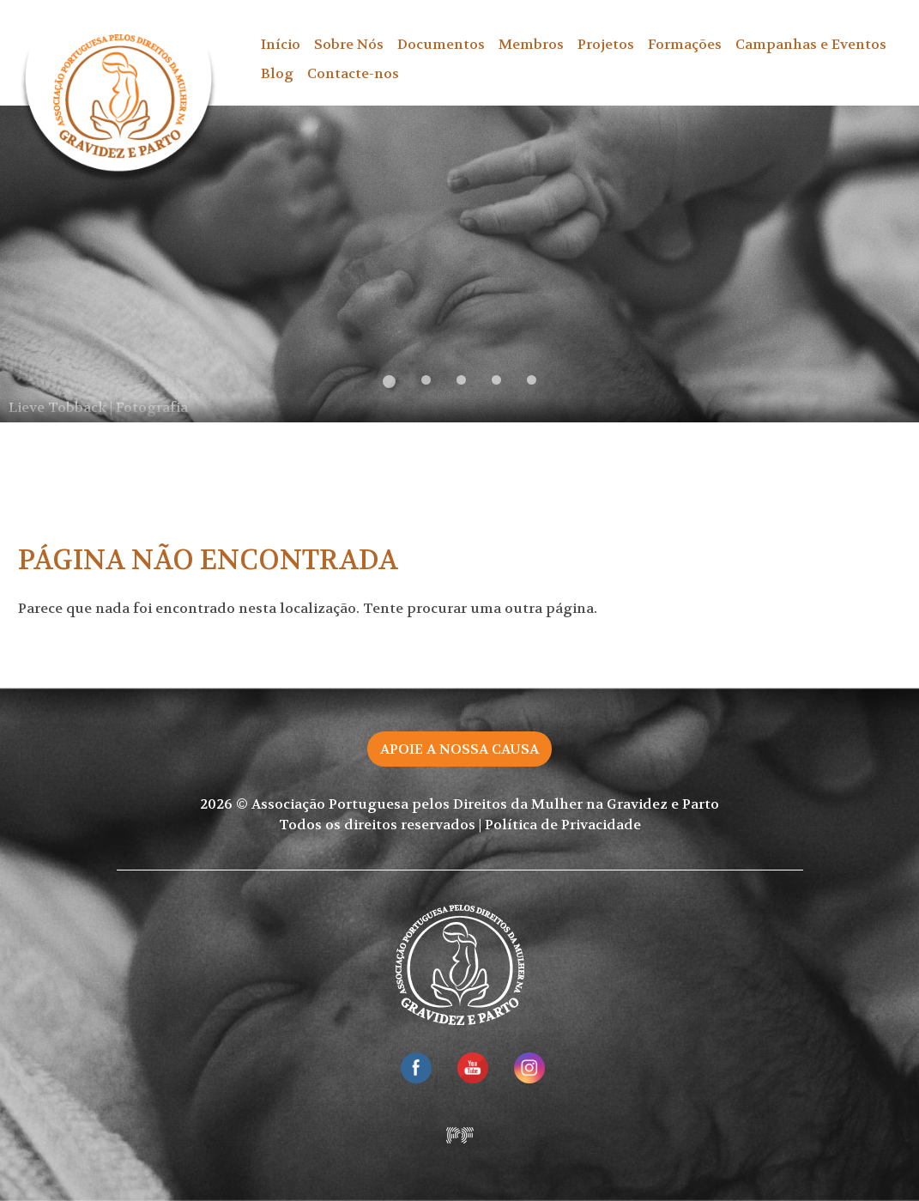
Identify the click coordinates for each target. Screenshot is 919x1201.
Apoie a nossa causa (459, 749)
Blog (277, 73)
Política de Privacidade (563, 825)
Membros (531, 44)
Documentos (441, 44)
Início (280, 44)
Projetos (605, 44)
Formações (685, 44)
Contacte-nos (353, 73)
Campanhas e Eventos (810, 44)
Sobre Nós (349, 44)
